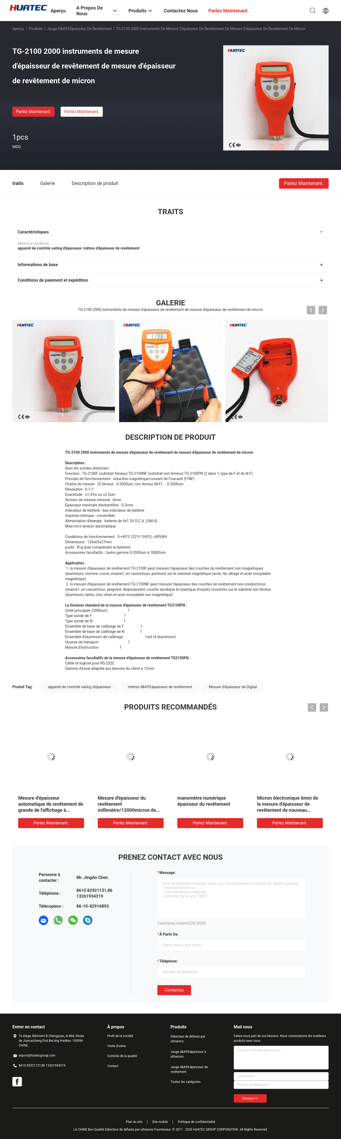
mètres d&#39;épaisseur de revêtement (160, 687)
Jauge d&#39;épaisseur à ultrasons (188, 1054)
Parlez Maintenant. (33, 111)
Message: (167, 873)
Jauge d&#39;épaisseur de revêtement (79, 29)
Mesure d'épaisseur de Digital (233, 687)
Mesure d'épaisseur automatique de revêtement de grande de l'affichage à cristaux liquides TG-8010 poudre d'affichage (50, 810)
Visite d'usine (116, 1046)
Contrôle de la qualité (122, 1056)
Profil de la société (120, 1036)
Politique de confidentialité (196, 1122)
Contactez (174, 990)
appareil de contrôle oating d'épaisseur (79, 687)
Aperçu (18, 29)
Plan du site (134, 1122)
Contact (112, 1066)
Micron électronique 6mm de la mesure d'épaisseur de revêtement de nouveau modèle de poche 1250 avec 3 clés (288, 810)
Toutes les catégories (185, 1082)
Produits (36, 29)
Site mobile (160, 1122)
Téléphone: (168, 961)
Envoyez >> (250, 1098)
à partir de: (168, 934)
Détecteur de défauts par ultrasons (187, 1039)
